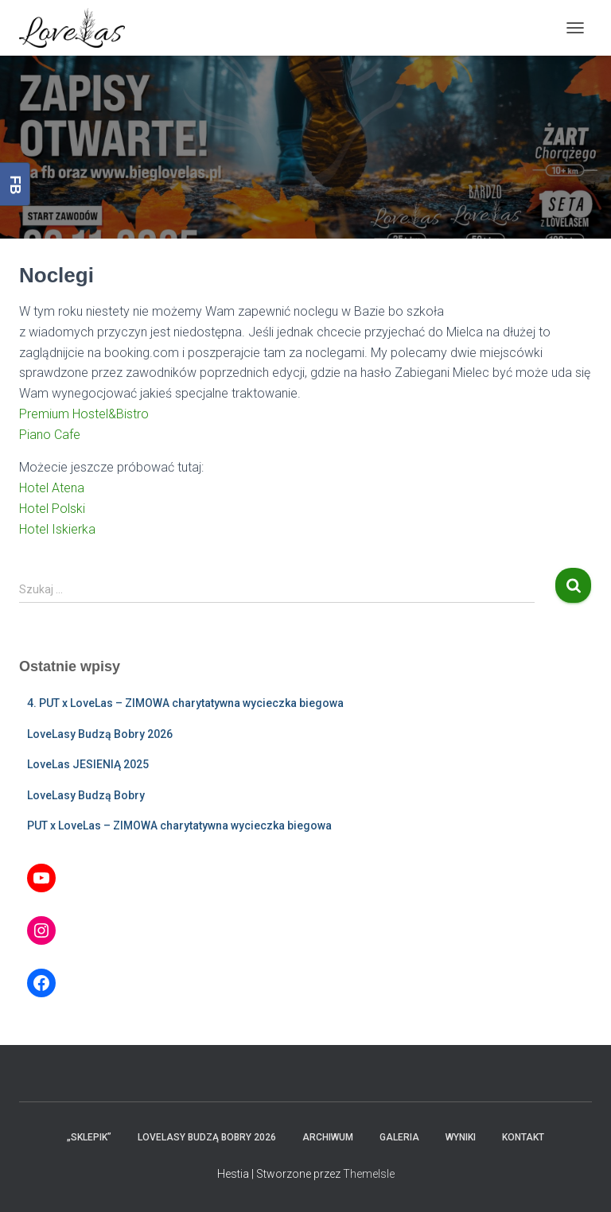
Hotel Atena (51, 487)
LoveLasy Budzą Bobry (86, 795)
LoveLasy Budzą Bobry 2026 (100, 734)
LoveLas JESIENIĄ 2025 (88, 764)
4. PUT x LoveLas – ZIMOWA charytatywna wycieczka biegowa (185, 703)
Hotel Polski (52, 508)
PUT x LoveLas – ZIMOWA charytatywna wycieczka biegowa (179, 825)
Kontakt (523, 1137)
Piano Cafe (49, 434)
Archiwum (327, 1137)
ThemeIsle (369, 1173)
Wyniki (461, 1137)
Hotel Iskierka (57, 529)
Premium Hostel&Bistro (84, 413)
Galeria (399, 1137)
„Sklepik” (89, 1137)
